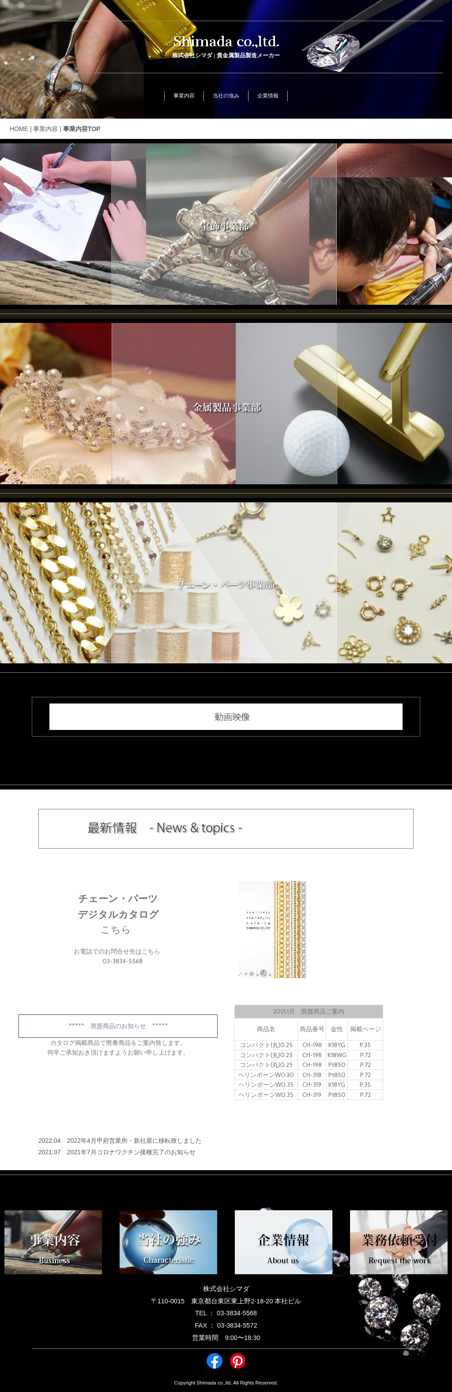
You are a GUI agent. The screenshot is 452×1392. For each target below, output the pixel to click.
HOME (19, 128)
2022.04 (49, 1140)
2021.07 (49, 1152)
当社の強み (226, 96)
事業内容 (184, 96)
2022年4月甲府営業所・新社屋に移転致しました (134, 1140)
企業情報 (268, 96)
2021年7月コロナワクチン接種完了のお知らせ (131, 1152)
